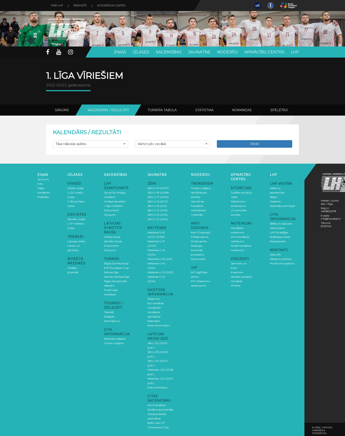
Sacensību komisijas (282, 205)
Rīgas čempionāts (115, 281)
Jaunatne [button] (199, 52)
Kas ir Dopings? (201, 232)
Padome (275, 201)
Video (40, 188)
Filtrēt (254, 144)
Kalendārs (153, 321)
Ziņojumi (110, 214)
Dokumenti (111, 210)
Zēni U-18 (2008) (158, 192)
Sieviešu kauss (113, 241)
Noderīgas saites (113, 5)
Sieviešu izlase (76, 219)
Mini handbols (156, 405)
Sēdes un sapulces (281, 223)
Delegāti (109, 316)
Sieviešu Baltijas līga (116, 276)
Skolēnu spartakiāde (160, 409)
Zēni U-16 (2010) (157, 201)
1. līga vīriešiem (113, 205)
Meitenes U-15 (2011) (159, 259)
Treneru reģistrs (114, 343)
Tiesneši (109, 312)
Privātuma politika (282, 263)
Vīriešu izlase (75, 188)
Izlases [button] (141, 52)
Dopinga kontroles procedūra (197, 250)
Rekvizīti (81, 5)
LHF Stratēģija (279, 232)
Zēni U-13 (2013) (157, 214)
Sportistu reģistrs (115, 338)
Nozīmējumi (112, 321)
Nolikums (153, 298)
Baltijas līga (111, 272)
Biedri (273, 197)
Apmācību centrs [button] (264, 52)
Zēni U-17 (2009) (158, 197)
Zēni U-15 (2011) (157, 205)
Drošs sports (199, 241)
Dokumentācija (157, 387)
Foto (40, 183)
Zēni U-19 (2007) (158, 188)
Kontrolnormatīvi (158, 325)
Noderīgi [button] (227, 52)
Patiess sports (199, 236)
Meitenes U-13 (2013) (160, 272)
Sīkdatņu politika (281, 259)
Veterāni (109, 285)
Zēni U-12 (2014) (157, 219)
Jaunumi (43, 179)
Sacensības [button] (169, 52)
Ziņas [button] (120, 52)
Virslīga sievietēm (115, 201)
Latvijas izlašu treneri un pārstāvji (76, 246)
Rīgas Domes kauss (116, 263)
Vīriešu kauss (112, 236)
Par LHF (58, 5)
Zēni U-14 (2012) (157, 210)
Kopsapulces (278, 241)
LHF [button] (295, 52)
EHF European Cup (116, 267)
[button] (90, 144)
